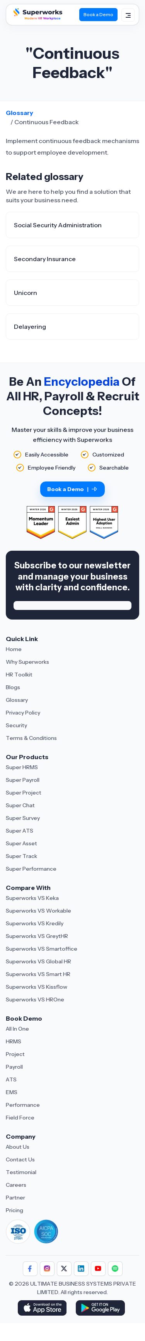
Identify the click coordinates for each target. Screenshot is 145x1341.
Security (16, 725)
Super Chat (20, 805)
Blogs (13, 687)
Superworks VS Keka (32, 898)
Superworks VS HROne (35, 999)
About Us (17, 1146)
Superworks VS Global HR (38, 961)
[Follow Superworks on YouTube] (98, 1269)
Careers (16, 1184)
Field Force (20, 1117)
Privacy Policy (23, 712)
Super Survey (23, 818)
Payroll (14, 1066)
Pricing (14, 1210)
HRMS (13, 1041)
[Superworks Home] (37, 19)
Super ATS (19, 830)
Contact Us (20, 1159)
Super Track (21, 856)
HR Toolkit (19, 674)
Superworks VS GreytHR (37, 936)
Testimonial (21, 1172)
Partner (15, 1197)
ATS (11, 1079)
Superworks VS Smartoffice (41, 948)
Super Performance (31, 868)
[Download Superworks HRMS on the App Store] (43, 1308)
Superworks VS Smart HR (38, 974)
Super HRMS (22, 767)
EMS (11, 1092)
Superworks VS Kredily (34, 923)
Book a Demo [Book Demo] (98, 14)
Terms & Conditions (31, 738)
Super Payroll (22, 779)
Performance (23, 1104)
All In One (17, 1028)
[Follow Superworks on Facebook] (30, 1269)
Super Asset (21, 843)
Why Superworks (27, 661)
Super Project (23, 792)
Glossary (19, 113)
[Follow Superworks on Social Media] (115, 1269)
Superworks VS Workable (38, 910)
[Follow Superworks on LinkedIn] (81, 1269)
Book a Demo (72, 489)
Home (14, 649)
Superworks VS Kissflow (36, 986)
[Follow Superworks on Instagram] (47, 1269)
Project (15, 1054)
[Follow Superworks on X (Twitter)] (64, 1269)
